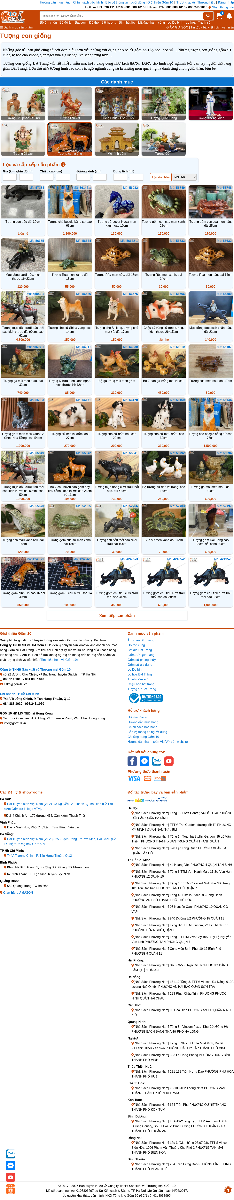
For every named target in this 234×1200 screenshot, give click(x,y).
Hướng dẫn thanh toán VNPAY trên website (158, 741)
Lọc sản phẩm (161, 177)
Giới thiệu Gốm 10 (160, 2)
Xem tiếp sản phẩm (117, 615)
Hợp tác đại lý (137, 717)
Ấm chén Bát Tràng (141, 640)
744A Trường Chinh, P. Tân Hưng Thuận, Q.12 (39, 855)
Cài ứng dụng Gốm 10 (143, 736)
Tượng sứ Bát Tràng (142, 689)
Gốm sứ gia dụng (140, 664)
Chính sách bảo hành (88, 2)
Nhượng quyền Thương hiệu (195, 2)
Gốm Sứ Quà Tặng (141, 655)
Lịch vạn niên (224, 27)
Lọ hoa (191, 22)
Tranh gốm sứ (137, 679)
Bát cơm (81, 22)
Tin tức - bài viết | (203, 27)
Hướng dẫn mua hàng (56, 2)
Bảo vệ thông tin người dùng (125, 2)
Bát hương (108, 22)
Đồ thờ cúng (136, 645)
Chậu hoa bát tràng (141, 684)
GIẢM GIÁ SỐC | (178, 27)
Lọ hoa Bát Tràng (140, 674)
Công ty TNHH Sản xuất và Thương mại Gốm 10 (35, 669)
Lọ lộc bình (175, 22)
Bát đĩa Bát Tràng (140, 650)
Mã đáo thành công (151, 22)
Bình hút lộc (127, 22)
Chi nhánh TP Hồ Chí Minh (19, 694)
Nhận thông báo (221, 7)
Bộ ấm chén (48, 22)
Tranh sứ (204, 22)
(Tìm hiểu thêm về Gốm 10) (58, 659)
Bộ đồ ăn (65, 22)
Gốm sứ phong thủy (142, 659)
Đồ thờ (94, 22)
